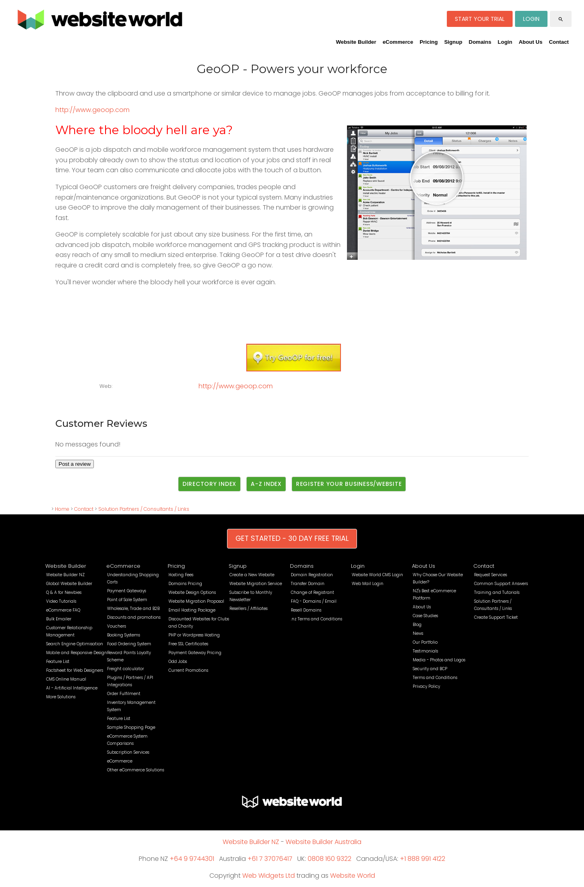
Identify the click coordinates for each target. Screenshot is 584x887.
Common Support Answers (501, 584)
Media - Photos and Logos (439, 660)
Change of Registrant (312, 592)
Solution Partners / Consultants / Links (143, 509)
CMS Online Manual (66, 679)
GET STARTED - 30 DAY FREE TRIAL (292, 538)
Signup (453, 42)
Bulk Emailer (58, 619)
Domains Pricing (185, 584)
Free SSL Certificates (188, 644)
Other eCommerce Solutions (135, 770)
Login (505, 42)
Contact (559, 42)
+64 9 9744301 (192, 858)
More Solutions (60, 697)
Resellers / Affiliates (248, 609)
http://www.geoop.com (92, 109)
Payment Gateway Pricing (194, 653)
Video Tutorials (61, 601)
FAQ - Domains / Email (314, 601)
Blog (417, 625)
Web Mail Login (367, 584)
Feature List (57, 662)
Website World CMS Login (377, 575)
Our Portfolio (425, 642)
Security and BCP (430, 669)
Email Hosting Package (191, 610)
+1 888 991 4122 (422, 858)
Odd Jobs (177, 662)
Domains (480, 42)
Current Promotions (188, 670)
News (418, 633)
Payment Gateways (126, 591)
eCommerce (398, 42)
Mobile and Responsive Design (76, 653)
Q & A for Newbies (63, 592)
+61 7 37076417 (269, 858)
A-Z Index (266, 484)
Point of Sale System (127, 600)
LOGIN (531, 19)
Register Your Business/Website (349, 484)
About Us (530, 42)
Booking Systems (123, 635)
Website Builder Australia (323, 841)
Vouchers (116, 626)
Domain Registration (312, 575)
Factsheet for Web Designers (74, 670)
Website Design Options (192, 592)
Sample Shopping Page (131, 727)
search (561, 19)
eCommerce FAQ (63, 610)
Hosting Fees (180, 575)
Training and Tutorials (496, 592)
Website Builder (356, 42)
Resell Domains (306, 610)
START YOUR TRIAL (480, 19)
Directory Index (209, 484)
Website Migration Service (255, 584)
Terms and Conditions (435, 678)
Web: (105, 386)
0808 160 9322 (329, 858)
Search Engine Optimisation (74, 644)
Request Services (490, 575)
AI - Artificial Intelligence (71, 688)
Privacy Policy (426, 686)
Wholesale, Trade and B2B (133, 609)
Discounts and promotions (133, 617)
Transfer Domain (307, 584)
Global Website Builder (69, 584)
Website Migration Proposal (196, 601)
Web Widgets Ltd (268, 875)
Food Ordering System (129, 644)
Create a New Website (251, 575)
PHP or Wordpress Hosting (194, 635)
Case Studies (425, 616)
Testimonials (425, 651)
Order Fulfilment (123, 694)
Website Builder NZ (65, 575)
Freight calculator (125, 669)
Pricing (429, 42)
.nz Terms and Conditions (316, 619)
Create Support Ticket (496, 617)
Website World (352, 875)
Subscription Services (128, 752)
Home (62, 509)
